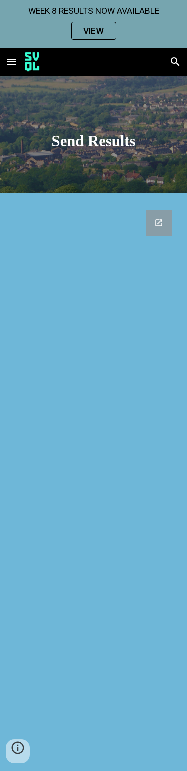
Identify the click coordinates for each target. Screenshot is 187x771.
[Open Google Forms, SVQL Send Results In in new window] (159, 223)
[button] (12, 61)
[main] (93, 137)
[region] (93, 24)
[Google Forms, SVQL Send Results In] (93, 484)
